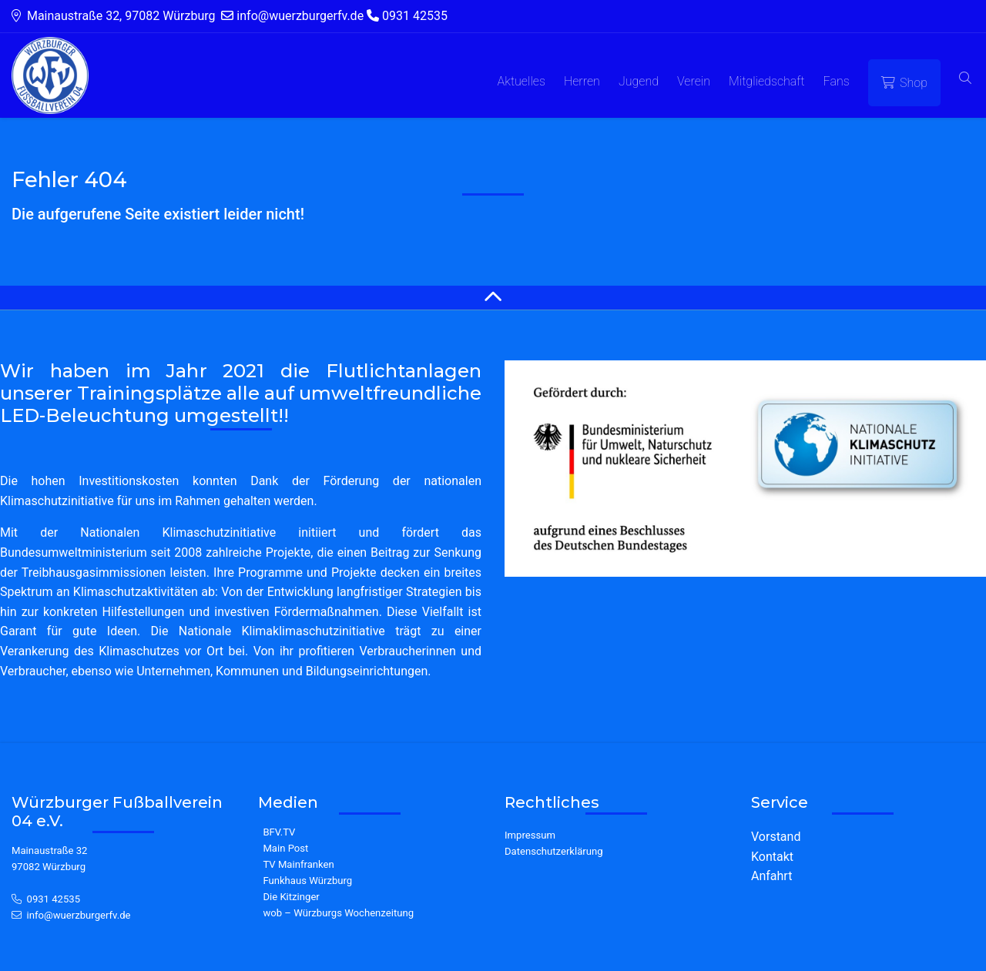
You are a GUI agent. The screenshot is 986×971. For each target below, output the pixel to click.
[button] (965, 79)
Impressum (530, 835)
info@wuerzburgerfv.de (79, 915)
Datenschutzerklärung (554, 851)
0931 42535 (54, 899)
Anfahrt (771, 876)
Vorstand (775, 836)
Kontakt (772, 856)
